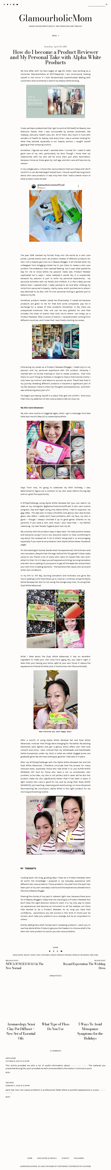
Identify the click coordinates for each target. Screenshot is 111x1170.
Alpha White (18, 955)
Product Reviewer (80, 955)
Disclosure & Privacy (47, 1158)
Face (39, 955)
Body (33, 955)
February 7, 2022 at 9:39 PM (18, 1086)
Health (53, 955)
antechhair (11, 1058)
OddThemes (62, 1166)
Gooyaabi (87, 1166)
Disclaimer (79, 1158)
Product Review (64, 955)
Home (29, 1158)
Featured (45, 955)
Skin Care (94, 955)
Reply (8, 1072)
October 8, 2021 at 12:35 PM (17, 1061)
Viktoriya (10, 1083)
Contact (65, 1158)
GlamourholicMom (55, 18)
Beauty (27, 955)
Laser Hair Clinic (79, 1065)
